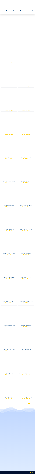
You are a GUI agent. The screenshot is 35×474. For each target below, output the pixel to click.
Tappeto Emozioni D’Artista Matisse (26, 157)
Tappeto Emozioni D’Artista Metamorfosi (9, 181)
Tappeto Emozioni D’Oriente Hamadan (26, 325)
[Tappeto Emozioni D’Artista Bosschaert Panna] (9, 41)
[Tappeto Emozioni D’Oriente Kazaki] (9, 354)
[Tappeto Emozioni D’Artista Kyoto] (26, 113)
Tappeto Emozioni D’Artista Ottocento (26, 205)
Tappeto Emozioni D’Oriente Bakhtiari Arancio (26, 301)
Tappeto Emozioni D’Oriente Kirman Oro (26, 397)
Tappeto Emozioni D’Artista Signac (26, 253)
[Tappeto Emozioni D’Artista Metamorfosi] (9, 161)
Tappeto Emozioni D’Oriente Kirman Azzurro (26, 373)
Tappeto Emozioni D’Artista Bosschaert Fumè (26, 37)
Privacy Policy (24, 473)
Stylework (21, 473)
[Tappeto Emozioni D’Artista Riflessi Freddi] (9, 233)
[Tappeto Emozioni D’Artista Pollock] (9, 209)
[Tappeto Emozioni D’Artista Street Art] (9, 257)
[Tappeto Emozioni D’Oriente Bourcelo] (9, 306)
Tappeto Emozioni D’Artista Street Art (9, 277)
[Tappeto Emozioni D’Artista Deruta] (9, 65)
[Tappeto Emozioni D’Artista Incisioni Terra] (26, 89)
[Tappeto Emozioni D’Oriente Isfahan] (9, 330)
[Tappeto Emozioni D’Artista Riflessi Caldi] (26, 209)
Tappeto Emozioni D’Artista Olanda (9, 205)
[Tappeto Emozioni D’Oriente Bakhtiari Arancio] (26, 282)
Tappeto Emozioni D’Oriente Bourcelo (9, 325)
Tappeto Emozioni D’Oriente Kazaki (9, 373)
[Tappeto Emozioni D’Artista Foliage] (26, 65)
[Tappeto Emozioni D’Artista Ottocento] (26, 185)
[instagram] (32, 472)
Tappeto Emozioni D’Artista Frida (9, 109)
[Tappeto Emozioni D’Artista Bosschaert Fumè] (26, 17)
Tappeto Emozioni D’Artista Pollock (9, 229)
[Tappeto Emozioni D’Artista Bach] (9, 17)
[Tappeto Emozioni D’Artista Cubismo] (26, 41)
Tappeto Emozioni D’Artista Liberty (9, 157)
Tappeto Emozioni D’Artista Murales (26, 181)
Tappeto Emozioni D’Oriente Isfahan (9, 349)
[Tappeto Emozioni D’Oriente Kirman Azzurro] (26, 354)
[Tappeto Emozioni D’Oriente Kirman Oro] (26, 378)
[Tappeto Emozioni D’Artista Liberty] (9, 137)
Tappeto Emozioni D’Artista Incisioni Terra (26, 109)
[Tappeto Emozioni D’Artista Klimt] (9, 113)
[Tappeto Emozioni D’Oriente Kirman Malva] (9, 378)
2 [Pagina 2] (30, 403)
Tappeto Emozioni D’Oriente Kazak (26, 349)
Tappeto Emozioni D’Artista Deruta (9, 85)
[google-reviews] (32, 434)
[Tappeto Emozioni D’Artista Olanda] (9, 185)
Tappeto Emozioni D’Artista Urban (26, 277)
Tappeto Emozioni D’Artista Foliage (26, 85)
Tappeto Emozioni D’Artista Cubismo (26, 61)
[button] (32, 10)
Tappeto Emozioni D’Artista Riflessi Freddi (9, 253)
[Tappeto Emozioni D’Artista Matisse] (26, 137)
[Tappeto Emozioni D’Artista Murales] (26, 161)
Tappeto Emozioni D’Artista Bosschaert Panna (9, 61)
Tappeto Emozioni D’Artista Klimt (9, 133)
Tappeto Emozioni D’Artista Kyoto (26, 133)
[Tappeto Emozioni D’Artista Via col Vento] (9, 282)
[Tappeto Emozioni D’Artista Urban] (26, 257)
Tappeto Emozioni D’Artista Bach (9, 37)
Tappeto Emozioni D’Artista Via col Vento (9, 301)
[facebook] (30, 472)
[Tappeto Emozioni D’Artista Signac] (26, 233)
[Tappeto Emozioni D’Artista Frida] (9, 89)
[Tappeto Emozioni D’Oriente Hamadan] (26, 306)
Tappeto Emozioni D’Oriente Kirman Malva (9, 397)
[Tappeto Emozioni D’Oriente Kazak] (26, 330)
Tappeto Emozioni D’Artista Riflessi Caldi (26, 229)
